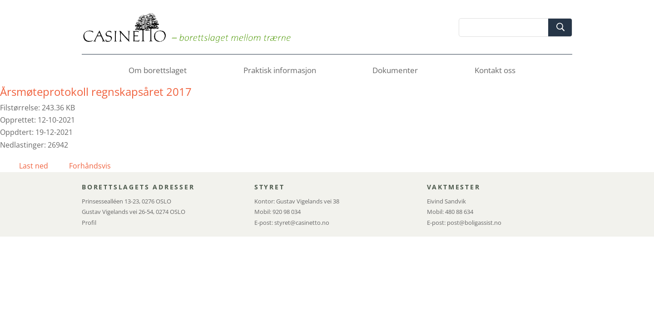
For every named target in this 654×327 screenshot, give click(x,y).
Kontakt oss (495, 71)
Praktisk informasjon (279, 71)
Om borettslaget (158, 71)
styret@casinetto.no (301, 222)
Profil (89, 222)
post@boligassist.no (474, 222)
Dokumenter (395, 71)
